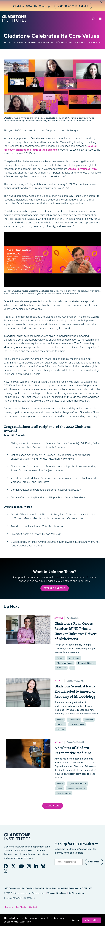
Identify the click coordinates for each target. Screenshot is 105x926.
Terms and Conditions (56, 893)
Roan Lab (60, 729)
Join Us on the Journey (73, 6)
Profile (59, 788)
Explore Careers (54, 588)
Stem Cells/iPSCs (64, 793)
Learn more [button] (25, 922)
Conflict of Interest (76, 893)
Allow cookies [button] (91, 920)
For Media (21, 907)
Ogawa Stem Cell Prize (77, 783)
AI (72, 668)
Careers (9, 907)
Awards (60, 658)
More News (52, 806)
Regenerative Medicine (76, 788)
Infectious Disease (77, 724)
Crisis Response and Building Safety (62, 888)
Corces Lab (61, 668)
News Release (74, 658)
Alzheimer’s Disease (65, 663)
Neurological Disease (86, 663)
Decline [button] (75, 920)
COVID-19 (89, 719)
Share (95, 42)
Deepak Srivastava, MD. (82, 169)
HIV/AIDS (60, 724)
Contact (33, 907)
